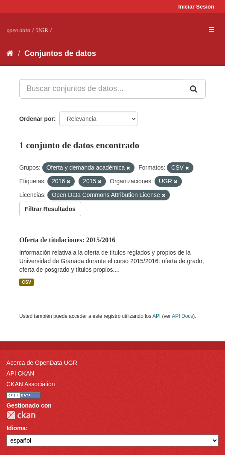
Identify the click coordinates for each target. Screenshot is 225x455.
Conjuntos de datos (60, 53)
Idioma (16, 428)
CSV (26, 282)
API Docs (182, 316)
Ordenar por (36, 118)
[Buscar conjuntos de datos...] (101, 89)
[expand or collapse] (211, 29)
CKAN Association (30, 384)
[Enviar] (194, 89)
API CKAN (20, 373)
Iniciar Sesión (196, 6)
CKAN (20, 415)
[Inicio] (10, 53)
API (156, 316)
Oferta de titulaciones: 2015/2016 (67, 240)
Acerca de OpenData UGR (41, 362)
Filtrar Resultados (50, 208)
